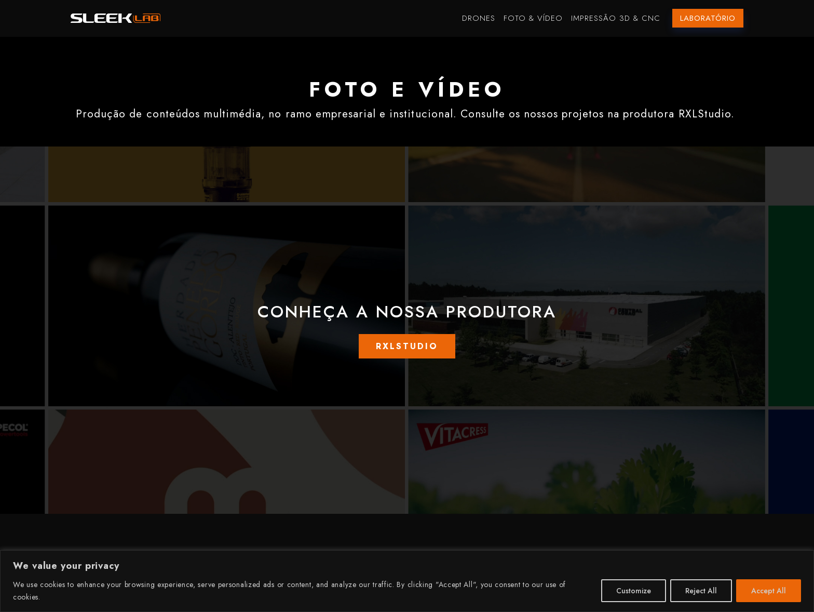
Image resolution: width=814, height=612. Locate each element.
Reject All (701, 591)
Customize (633, 591)
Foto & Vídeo (533, 18)
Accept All (768, 591)
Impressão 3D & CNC (615, 18)
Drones (478, 18)
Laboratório (708, 18)
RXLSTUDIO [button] (407, 346)
